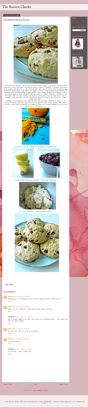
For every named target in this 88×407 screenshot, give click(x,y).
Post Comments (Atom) (41, 390)
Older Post (63, 384)
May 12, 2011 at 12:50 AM (20, 328)
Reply (10, 301)
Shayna (10, 306)
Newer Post (8, 384)
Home (35, 384)
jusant (74, 401)
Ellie (10, 328)
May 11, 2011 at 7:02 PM (23, 317)
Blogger (44, 403)
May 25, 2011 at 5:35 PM (23, 349)
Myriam (10, 296)
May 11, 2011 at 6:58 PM (21, 306)
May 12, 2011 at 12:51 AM (20, 339)
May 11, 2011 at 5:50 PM (21, 296)
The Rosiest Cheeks (16, 7)
